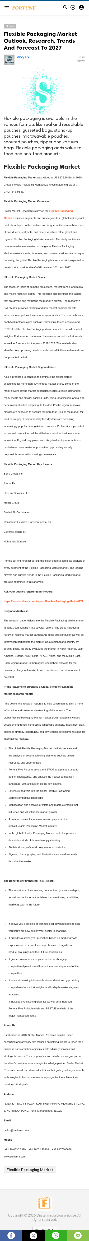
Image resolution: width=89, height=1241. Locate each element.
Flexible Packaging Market (30, 1169)
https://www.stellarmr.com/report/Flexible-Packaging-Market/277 (43, 601)
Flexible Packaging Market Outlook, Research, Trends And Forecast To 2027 (40, 40)
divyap (23, 57)
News (10, 26)
